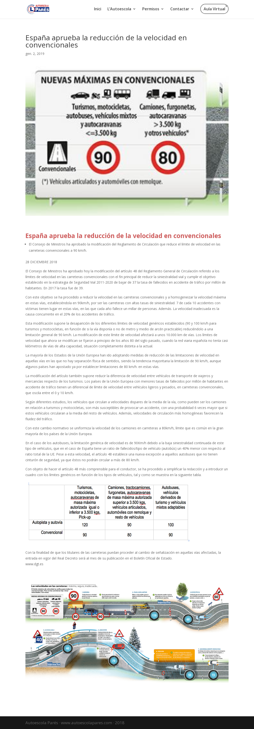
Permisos (150, 9)
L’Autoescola (119, 9)
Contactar (179, 9)
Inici (97, 9)
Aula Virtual (214, 9)
